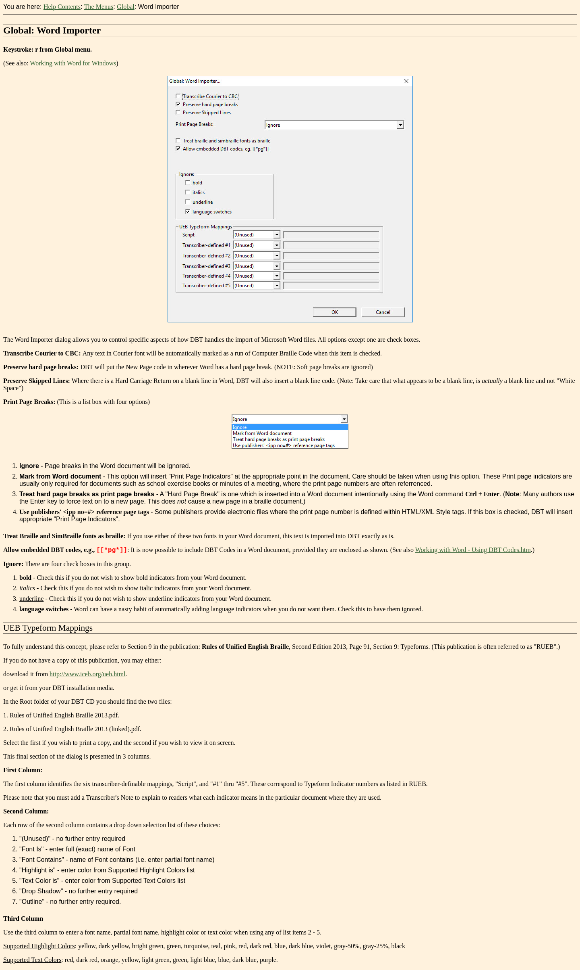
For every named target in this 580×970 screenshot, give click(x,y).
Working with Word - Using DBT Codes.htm (473, 549)
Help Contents (62, 6)
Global (126, 6)
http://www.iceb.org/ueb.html (87, 674)
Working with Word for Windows (73, 63)
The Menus (98, 6)
